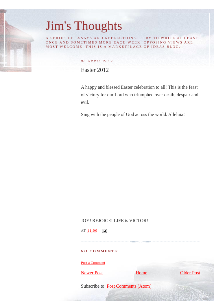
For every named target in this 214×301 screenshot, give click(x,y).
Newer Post (92, 272)
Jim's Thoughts (84, 25)
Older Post (190, 272)
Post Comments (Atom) (129, 286)
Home (141, 272)
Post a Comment (93, 263)
